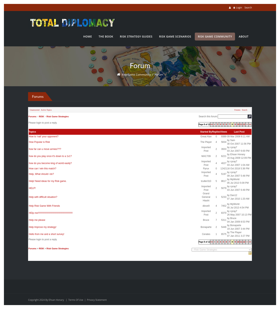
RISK (41, 116)
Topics (32, 131)
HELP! (32, 188)
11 (241, 124)
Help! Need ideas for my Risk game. (48, 181)
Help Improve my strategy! (42, 227)
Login (239, 7)
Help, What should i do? (41, 174)
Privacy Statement (97, 300)
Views (224, 131)
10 (238, 124)
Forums (237, 110)
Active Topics (46, 110)
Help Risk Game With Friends (44, 205)
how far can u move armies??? (45, 149)
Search (248, 7)
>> (250, 124)
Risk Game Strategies (58, 116)
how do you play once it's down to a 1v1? (50, 156)
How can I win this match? (42, 168)
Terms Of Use (75, 300)
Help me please (37, 220)
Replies (216, 131)
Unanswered (34, 110)
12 (244, 124)
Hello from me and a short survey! (46, 234)
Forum (159, 74)
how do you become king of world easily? (50, 163)
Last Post (239, 131)
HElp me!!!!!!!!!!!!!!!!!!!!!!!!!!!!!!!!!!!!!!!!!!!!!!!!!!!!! (51, 213)
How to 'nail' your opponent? (44, 136)
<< (211, 124)
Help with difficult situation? (43, 197)
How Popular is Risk (39, 142)
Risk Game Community (136, 74)
